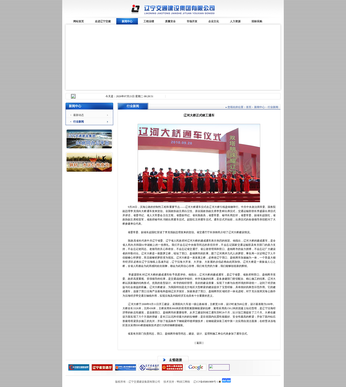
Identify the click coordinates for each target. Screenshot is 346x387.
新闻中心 (127, 21)
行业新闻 (78, 121)
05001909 (208, 381)
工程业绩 (148, 21)
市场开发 (192, 21)
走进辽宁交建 (103, 21)
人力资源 (235, 21)
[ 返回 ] (199, 342)
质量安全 (170, 21)
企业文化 (213, 21)
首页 (248, 107)
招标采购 (257, 21)
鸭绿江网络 (183, 381)
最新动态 (78, 115)
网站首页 (78, 21)
